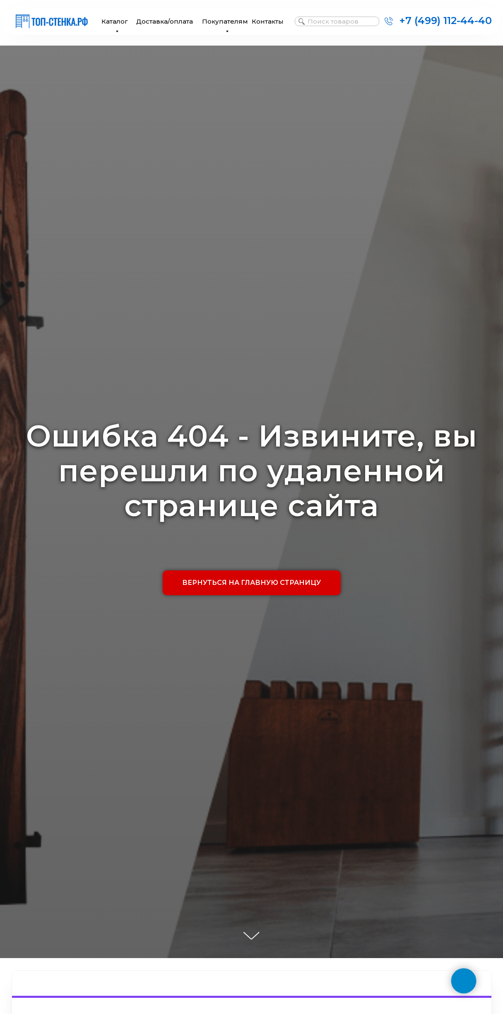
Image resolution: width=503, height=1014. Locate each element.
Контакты (268, 21)
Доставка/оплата (164, 21)
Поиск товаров (333, 21)
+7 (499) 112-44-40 (445, 20)
